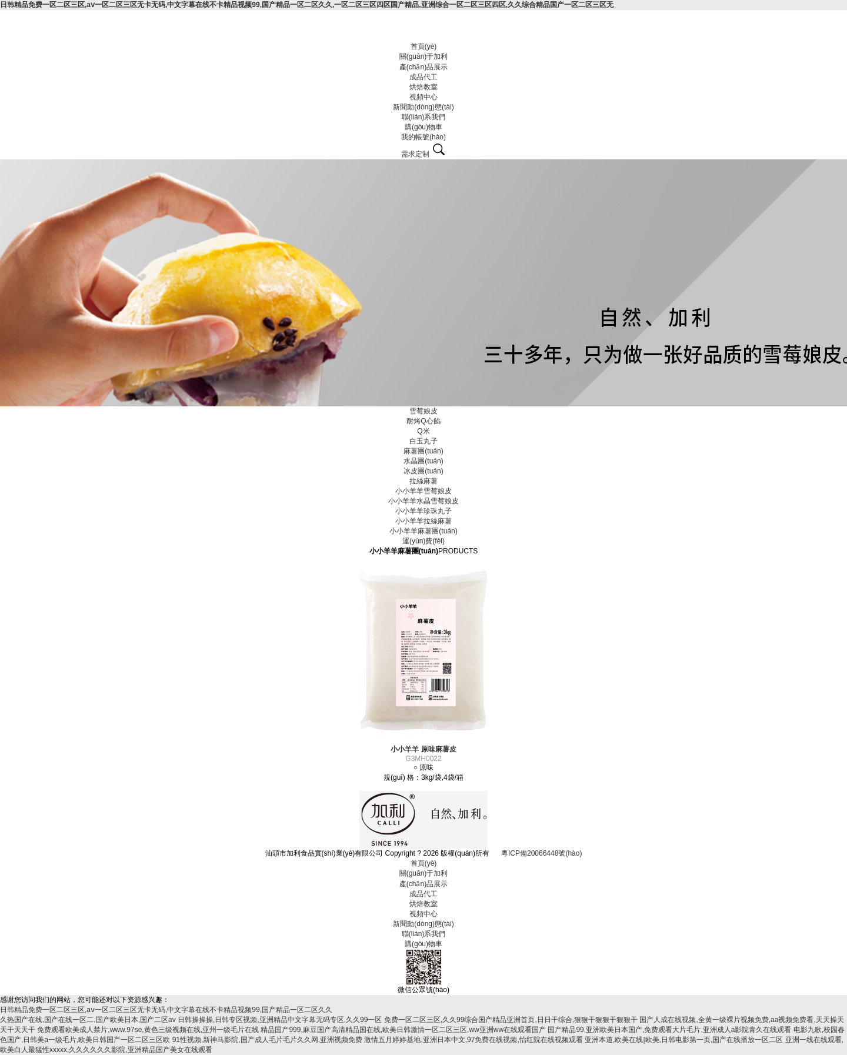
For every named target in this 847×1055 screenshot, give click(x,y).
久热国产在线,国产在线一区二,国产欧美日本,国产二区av (88, 1020)
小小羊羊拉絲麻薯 (423, 521)
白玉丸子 (423, 441)
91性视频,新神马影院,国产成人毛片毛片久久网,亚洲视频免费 (267, 1040)
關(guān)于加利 (423, 56)
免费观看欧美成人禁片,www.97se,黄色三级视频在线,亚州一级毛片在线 (148, 1030)
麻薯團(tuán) (423, 451)
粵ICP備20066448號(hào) (541, 853)
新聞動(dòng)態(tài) (423, 107)
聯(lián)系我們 (424, 117)
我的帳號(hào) (423, 137)
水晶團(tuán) (423, 461)
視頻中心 (423, 97)
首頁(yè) (424, 46)
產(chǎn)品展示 (423, 67)
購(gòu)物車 (423, 127)
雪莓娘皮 (423, 411)
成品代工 (423, 77)
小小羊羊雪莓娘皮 (423, 491)
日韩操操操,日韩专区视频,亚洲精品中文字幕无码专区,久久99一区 (280, 1020)
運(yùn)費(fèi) (423, 541)
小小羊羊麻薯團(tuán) (423, 531)
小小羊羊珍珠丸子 (423, 511)
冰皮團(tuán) (423, 471)
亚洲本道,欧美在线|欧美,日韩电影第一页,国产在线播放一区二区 (684, 1040)
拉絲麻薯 (423, 481)
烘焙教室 (423, 87)
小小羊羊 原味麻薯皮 (423, 749)
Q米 (423, 431)
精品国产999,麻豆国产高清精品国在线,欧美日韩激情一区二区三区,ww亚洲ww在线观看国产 (403, 1030)
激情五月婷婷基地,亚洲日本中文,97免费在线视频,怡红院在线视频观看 (473, 1040)
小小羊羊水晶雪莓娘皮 (423, 501)
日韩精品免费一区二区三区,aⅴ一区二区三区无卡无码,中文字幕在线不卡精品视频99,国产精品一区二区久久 (166, 1010)
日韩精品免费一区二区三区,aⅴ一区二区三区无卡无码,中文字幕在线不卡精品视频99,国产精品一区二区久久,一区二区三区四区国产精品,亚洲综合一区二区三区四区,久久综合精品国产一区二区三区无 (306, 5)
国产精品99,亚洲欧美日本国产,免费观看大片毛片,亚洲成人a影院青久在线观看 (669, 1030)
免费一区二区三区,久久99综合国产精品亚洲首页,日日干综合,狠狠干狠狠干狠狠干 (511, 1020)
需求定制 (415, 154)
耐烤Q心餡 (423, 421)
